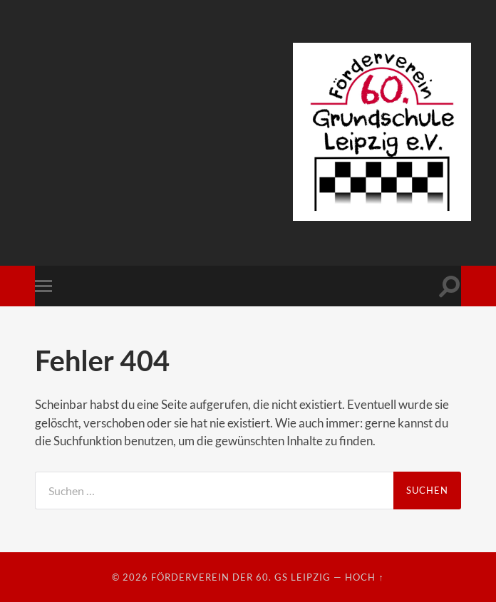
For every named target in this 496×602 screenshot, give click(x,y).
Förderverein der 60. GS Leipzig (241, 577)
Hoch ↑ (364, 577)
